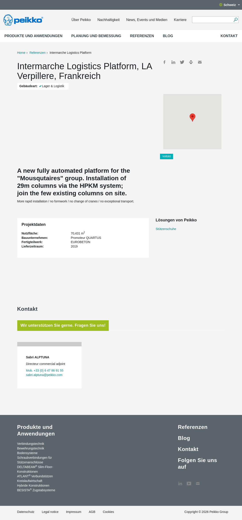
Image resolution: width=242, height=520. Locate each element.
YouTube (189, 481)
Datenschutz (25, 512)
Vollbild (166, 156)
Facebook (164, 62)
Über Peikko (81, 20)
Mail (200, 62)
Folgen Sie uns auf (197, 463)
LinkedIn (173, 62)
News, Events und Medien (146, 20)
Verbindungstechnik (30, 443)
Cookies (108, 512)
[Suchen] (235, 20)
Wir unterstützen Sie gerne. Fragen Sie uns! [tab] (63, 325)
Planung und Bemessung (96, 36)
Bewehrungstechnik (30, 448)
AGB (92, 512)
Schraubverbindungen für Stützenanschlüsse (34, 460)
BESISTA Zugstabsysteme (36, 490)
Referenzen (142, 36)
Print (191, 62)
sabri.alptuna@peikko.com (44, 375)
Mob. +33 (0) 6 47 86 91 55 (44, 370)
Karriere (180, 20)
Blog (168, 36)
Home (21, 52)
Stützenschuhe (166, 229)
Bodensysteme (27, 453)
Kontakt (229, 36)
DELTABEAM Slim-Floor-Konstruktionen (35, 469)
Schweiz (229, 5)
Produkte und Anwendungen (33, 36)
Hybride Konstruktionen (33, 485)
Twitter (182, 62)
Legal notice (50, 512)
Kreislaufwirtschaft (29, 481)
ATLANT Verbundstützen (35, 476)
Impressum (73, 512)
